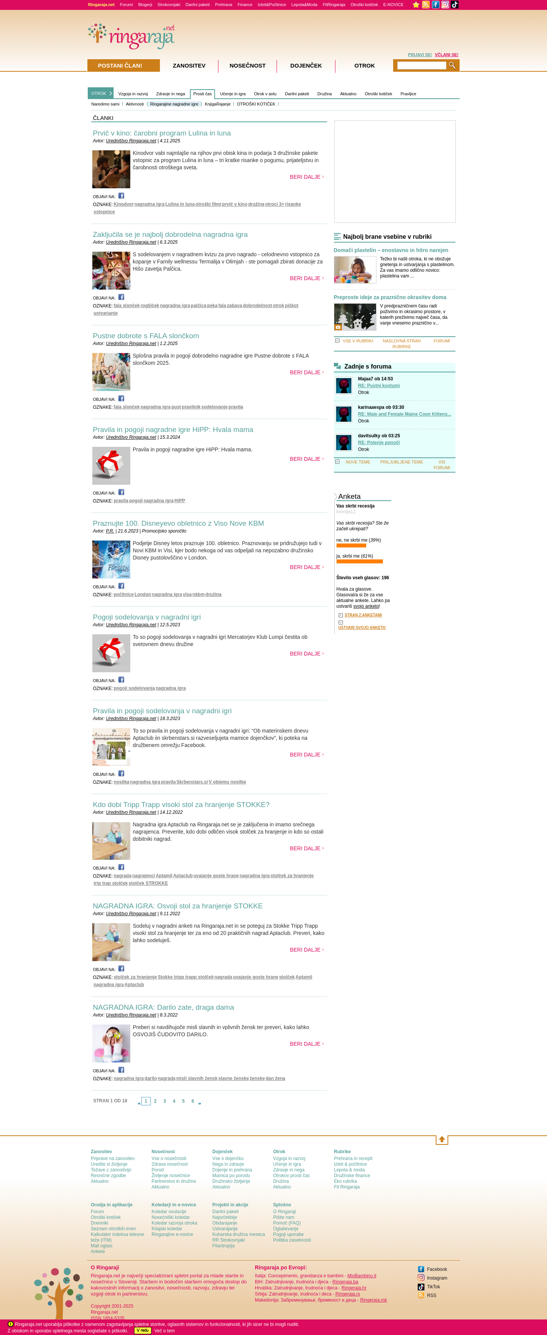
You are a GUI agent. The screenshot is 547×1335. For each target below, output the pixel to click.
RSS (431, 1295)
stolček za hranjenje (292, 875)
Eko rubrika (345, 1181)
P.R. (110, 531)
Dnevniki (99, 1223)
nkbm (199, 594)
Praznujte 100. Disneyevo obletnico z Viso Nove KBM (178, 523)
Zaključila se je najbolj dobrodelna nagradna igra (170, 234)
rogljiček (150, 305)
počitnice (124, 594)
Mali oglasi (101, 1245)
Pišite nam (283, 1217)
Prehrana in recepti (353, 1158)
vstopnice (104, 211)
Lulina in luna (179, 204)
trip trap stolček (111, 883)
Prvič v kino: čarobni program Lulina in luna (162, 133)
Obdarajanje (224, 1223)
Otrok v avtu (265, 93)
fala (222, 305)
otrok (278, 305)
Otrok (363, 392)
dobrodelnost (257, 305)
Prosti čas (202, 93)
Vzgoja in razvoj (133, 93)
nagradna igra (149, 204)
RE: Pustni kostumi (379, 385)
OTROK (99, 93)
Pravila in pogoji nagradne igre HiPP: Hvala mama (173, 429)
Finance (244, 4)
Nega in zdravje (228, 1164)
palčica (199, 305)
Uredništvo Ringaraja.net (131, 140)
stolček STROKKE (148, 883)
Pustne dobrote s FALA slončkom (146, 336)
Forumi (126, 4)
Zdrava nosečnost (170, 1164)
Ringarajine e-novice (172, 1234)
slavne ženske (233, 1078)
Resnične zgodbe (108, 1175)
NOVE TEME (358, 462)
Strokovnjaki (169, 4)
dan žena (275, 1078)
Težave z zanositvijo (111, 1170)
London (142, 594)
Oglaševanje (286, 1228)
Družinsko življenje (231, 1181)
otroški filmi (208, 204)
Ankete (98, 1251)
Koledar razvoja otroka (174, 1223)
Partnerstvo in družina (174, 1181)
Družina (325, 93)
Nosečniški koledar (171, 1217)
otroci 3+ (274, 204)
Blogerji (145, 4)
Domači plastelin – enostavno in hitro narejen (391, 250)
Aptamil (164, 875)
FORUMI (442, 341)
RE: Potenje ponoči (379, 442)
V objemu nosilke (227, 782)
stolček (287, 977)
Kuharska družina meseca (238, 1234)
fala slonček (127, 305)
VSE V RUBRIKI (358, 341)
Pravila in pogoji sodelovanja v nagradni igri (162, 711)
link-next (200, 1103)
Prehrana (223, 4)
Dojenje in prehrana (232, 1170)
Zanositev (189, 65)
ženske (257, 1078)
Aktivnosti (135, 104)
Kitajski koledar (167, 1228)
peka (212, 305)
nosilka (121, 782)
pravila (235, 407)
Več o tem (165, 1330)
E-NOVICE (393, 4)
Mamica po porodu (231, 1175)
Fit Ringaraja (347, 1187)
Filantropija (223, 1245)
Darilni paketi (198, 4)
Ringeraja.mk (373, 1300)
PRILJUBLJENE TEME (401, 462)
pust (176, 407)
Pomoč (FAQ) (287, 1223)
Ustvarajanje (225, 1228)
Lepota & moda (349, 1170)
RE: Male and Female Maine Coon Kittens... (404, 414)
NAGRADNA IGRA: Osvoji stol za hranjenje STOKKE (178, 906)
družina (256, 204)
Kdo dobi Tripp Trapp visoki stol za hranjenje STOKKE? (181, 805)
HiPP (179, 500)
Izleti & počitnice (350, 1164)
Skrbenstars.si (192, 782)
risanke (293, 204)
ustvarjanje (106, 313)
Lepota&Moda (304, 4)
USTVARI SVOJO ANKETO (362, 628)
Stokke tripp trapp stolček (185, 977)
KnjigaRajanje (218, 104)
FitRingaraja (334, 4)
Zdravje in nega (170, 93)
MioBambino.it (361, 1275)
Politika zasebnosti (292, 1240)
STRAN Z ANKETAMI (363, 615)
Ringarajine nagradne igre (174, 104)
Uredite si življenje (109, 1164)
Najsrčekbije (224, 1217)
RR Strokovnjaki (228, 1240)
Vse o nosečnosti (169, 1158)
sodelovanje (214, 407)
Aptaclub (183, 875)
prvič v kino (235, 204)
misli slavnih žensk (197, 1078)
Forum (97, 1211)
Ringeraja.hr (353, 1288)
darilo (151, 1078)
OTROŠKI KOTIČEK (256, 104)
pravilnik (191, 407)
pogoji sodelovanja (134, 688)
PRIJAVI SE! (420, 54)
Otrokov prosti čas (291, 1175)
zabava (234, 305)
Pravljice (408, 93)
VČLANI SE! (446, 54)
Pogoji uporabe (288, 1234)
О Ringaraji (284, 1211)
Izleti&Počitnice (272, 4)
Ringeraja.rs (347, 1294)
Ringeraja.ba (345, 1282)
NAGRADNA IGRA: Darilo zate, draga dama (163, 1007)
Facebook (437, 1269)
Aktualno (348, 93)
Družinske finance (352, 1175)
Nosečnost (247, 65)
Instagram (437, 1278)
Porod (158, 1170)
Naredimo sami (106, 104)
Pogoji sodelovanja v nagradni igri (147, 617)
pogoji (136, 500)
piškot (291, 305)
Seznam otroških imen (113, 1228)
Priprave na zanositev (112, 1158)
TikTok (433, 1286)
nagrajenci (143, 875)
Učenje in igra (232, 93)
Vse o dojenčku (227, 1158)
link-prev (139, 1103)
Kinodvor (124, 204)
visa (187, 594)
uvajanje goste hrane (216, 875)
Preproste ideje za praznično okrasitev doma (390, 297)
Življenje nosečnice (171, 1175)
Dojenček (306, 65)
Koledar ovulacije (169, 1211)
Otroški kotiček (364, 4)
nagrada (122, 875)
